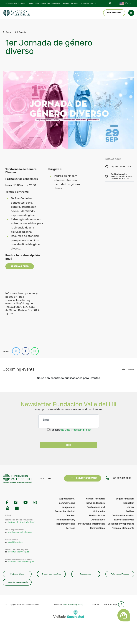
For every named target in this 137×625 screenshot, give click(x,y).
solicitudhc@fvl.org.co (18, 552)
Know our (68, 604)
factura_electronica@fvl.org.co (22, 522)
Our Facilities (98, 519)
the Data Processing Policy (76, 429)
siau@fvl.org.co (15, 542)
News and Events (88, 3)
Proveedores (85, 574)
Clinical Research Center (15, 3)
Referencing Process (120, 574)
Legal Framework (125, 498)
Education (128, 503)
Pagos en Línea (17, 574)
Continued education (123, 515)
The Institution (97, 515)
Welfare (130, 511)
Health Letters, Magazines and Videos (44, 3)
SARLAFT (96, 604)
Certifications (97, 528)
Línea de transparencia (18, 582)
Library (130, 507)
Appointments (114, 13)
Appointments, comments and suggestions (67, 502)
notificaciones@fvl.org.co (20, 532)
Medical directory (66, 519)
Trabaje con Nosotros (51, 574)
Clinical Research (95, 498)
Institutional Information (91, 523)
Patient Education (70, 3)
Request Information (82, 478)
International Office (124, 519)
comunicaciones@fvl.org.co (21, 562)
